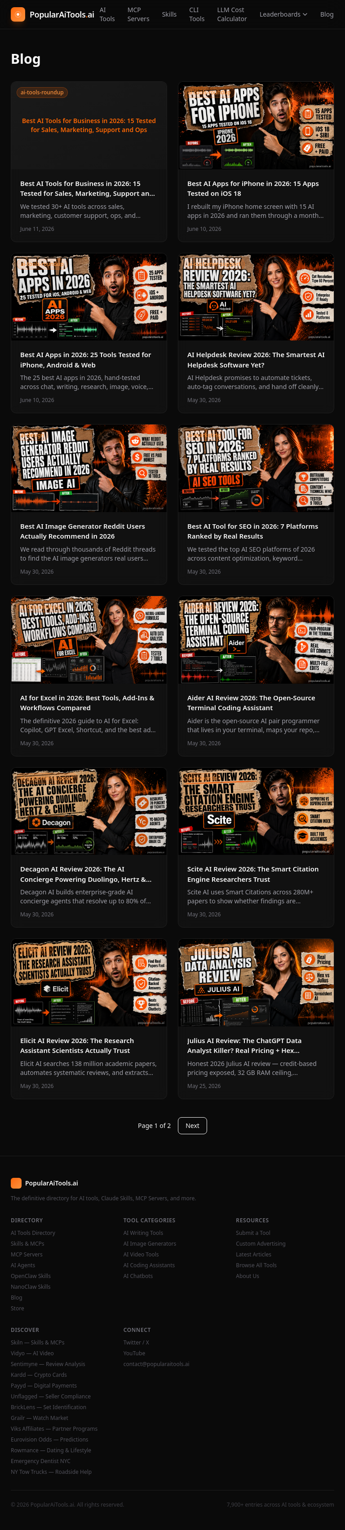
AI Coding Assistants (149, 1265)
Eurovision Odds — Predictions (49, 1439)
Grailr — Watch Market (39, 1418)
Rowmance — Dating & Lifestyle (51, 1450)
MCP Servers (139, 14)
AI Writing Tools (144, 1233)
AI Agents (23, 1265)
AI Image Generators (150, 1243)
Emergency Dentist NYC (41, 1461)
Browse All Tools (256, 1265)
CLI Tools (196, 14)
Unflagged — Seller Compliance (51, 1396)
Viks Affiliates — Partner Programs (54, 1429)
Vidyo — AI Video (32, 1353)
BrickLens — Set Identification (48, 1407)
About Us (247, 1276)
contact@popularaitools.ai (157, 1364)
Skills (169, 14)
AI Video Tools (141, 1254)
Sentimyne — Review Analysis (48, 1364)
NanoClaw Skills (31, 1287)
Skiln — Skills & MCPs (37, 1342)
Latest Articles (253, 1254)
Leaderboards (284, 14)
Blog (327, 14)
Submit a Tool (253, 1233)
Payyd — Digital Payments (44, 1385)
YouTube (135, 1353)
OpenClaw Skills (31, 1276)
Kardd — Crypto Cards (39, 1375)
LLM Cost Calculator (232, 14)
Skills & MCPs (27, 1243)
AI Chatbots (138, 1276)
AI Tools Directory (33, 1233)
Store (17, 1308)
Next (192, 1125)
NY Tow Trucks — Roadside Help (51, 1472)
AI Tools (107, 14)
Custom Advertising (261, 1243)
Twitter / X (136, 1342)
